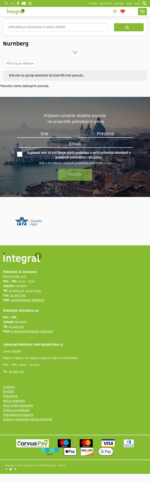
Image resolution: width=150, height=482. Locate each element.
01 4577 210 (33, 291)
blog (129, 3)
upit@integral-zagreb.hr (28, 300)
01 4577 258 (18, 295)
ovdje (107, 163)
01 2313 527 (16, 371)
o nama (92, 3)
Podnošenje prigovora (18, 415)
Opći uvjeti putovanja (18, 405)
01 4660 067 (16, 327)
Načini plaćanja (14, 401)
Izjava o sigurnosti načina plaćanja (27, 419)
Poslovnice (10, 396)
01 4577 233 (16, 291)
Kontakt (119, 3)
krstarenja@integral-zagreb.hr (32, 331)
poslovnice (106, 3)
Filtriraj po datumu (20, 63)
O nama (8, 387)
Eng (136, 3)
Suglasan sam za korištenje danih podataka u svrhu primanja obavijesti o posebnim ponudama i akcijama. (74, 155)
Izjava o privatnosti (16, 410)
